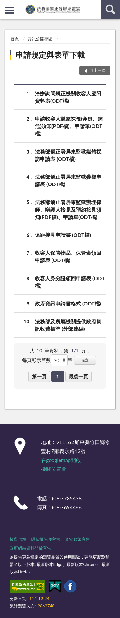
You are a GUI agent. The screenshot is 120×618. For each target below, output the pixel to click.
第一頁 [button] (39, 376)
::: (5, 4)
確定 (85, 360)
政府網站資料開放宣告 (30, 548)
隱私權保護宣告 (45, 539)
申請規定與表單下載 (50, 54)
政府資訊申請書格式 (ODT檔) (68, 303)
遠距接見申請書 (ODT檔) (63, 234)
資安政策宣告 (77, 539)
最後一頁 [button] (78, 376)
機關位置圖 (54, 469)
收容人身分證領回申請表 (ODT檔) (70, 282)
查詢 (110, 9)
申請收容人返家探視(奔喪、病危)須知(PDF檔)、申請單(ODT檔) (69, 125)
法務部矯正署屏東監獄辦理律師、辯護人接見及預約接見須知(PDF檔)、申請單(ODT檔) (68, 209)
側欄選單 (9, 10)
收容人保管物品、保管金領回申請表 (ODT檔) (68, 256)
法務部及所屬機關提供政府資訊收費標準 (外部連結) (68, 325)
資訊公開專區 (40, 38)
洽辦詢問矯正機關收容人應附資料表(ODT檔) (68, 97)
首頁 (15, 38)
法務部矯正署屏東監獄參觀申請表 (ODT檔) (68, 180)
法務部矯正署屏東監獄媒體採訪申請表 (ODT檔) (68, 155)
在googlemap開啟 (61, 460)
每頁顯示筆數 (36, 360)
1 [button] (57, 376)
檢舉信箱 (18, 539)
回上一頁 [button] (97, 70)
